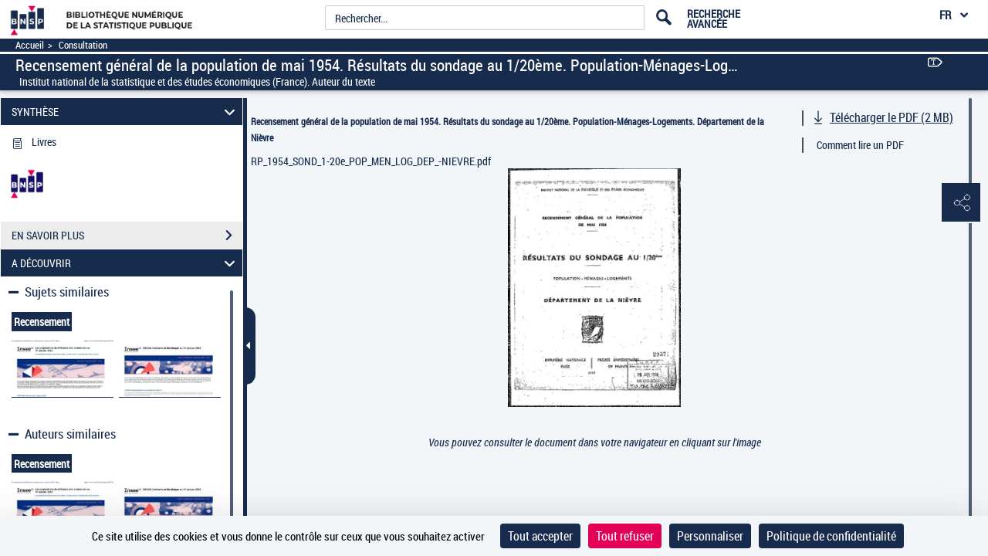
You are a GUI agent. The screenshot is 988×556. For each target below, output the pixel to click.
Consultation (83, 45)
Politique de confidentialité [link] (831, 535)
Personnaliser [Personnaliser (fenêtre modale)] (710, 535)
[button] (961, 203)
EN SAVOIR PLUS (127, 235)
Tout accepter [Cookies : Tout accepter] (540, 535)
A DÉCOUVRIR (126, 262)
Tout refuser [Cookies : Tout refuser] (625, 535)
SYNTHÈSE (126, 111)
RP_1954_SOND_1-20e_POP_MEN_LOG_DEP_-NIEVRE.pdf (371, 161)
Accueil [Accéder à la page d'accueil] (29, 45)
